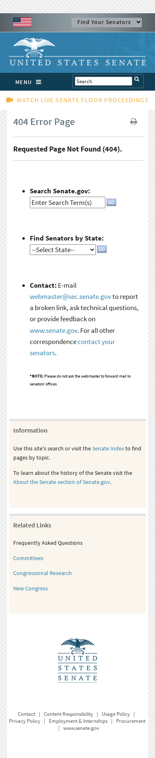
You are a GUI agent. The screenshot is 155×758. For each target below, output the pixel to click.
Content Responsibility (68, 713)
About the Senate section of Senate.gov (61, 482)
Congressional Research (42, 573)
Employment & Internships (78, 720)
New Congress (30, 588)
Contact (26, 713)
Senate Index (108, 448)
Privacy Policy (24, 720)
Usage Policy (116, 713)
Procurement (130, 720)
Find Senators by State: (67, 238)
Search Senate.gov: (60, 190)
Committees (28, 558)
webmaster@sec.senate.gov (70, 296)
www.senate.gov (53, 330)
